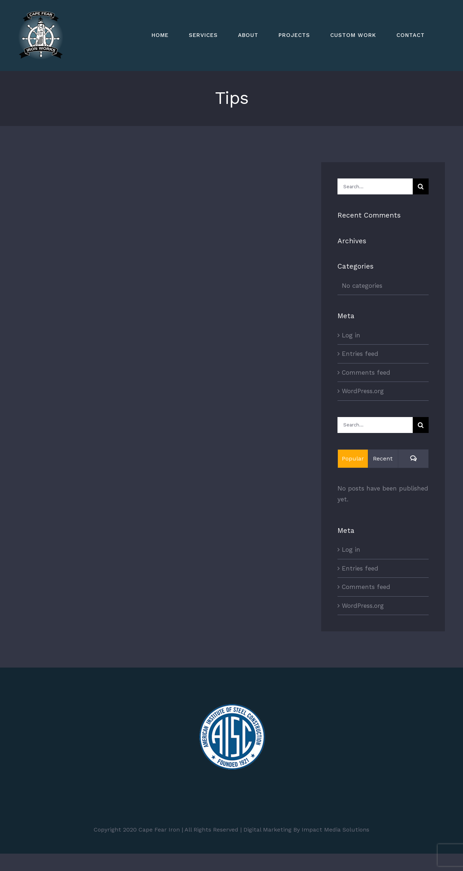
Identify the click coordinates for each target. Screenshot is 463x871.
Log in (351, 335)
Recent (383, 458)
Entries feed (360, 353)
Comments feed (366, 372)
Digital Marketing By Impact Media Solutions (306, 829)
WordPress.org (363, 391)
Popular (353, 458)
